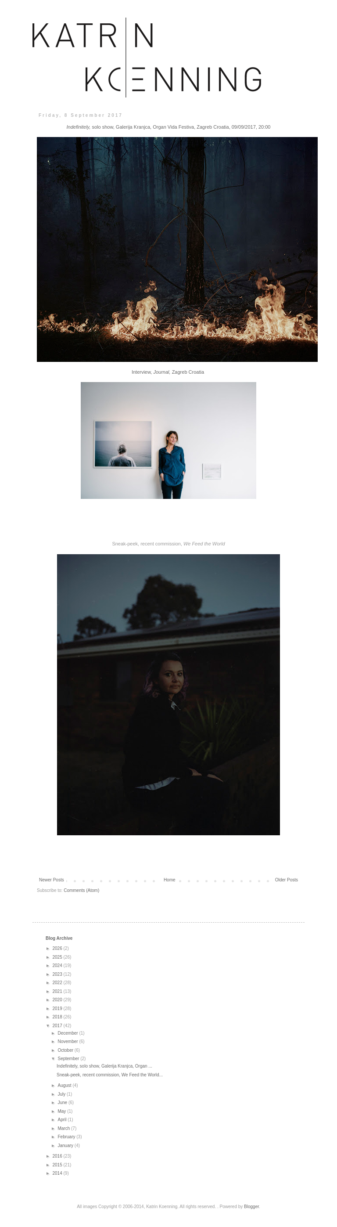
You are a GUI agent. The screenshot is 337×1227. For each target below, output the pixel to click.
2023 (57, 974)
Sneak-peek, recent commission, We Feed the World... (110, 1074)
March (64, 1128)
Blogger (251, 1206)
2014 (57, 1173)
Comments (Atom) (81, 890)
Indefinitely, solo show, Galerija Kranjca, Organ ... (104, 1066)
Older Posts (286, 879)
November (68, 1041)
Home (170, 879)
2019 (57, 1008)
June (62, 1102)
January (65, 1145)
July (62, 1094)
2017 (57, 1025)
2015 (57, 1164)
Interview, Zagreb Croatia (168, 372)
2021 (57, 991)
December (68, 1033)
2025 (57, 957)
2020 (57, 999)
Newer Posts (51, 879)
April (62, 1119)
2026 (57, 948)
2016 (57, 1156)
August (64, 1085)
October (65, 1050)
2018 (57, 1016)
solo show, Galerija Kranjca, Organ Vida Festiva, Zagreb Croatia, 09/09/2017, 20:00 (169, 127)
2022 (57, 982)
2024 (57, 965)
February (66, 1136)
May (62, 1111)
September (68, 1058)
